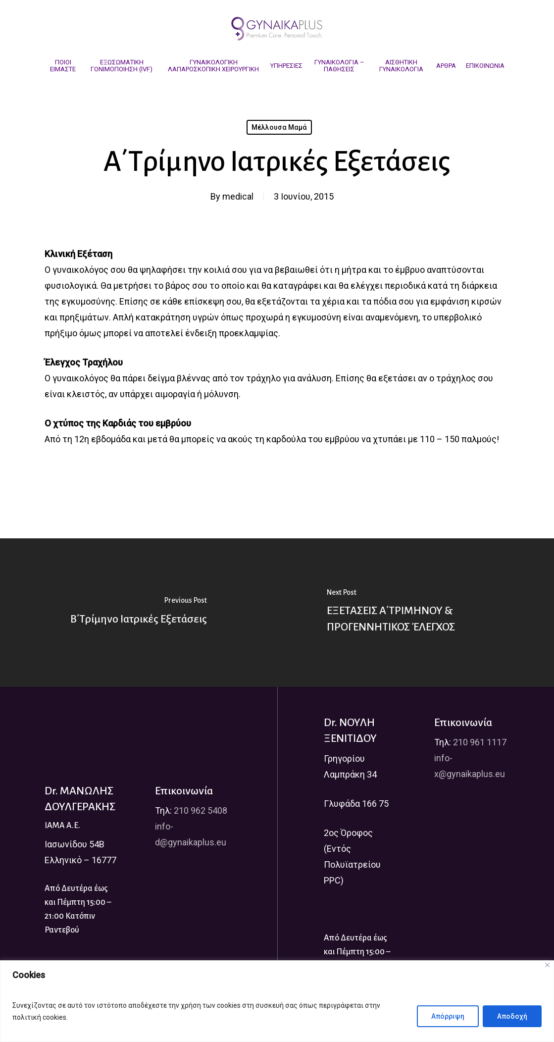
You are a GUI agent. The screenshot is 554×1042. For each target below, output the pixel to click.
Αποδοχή (512, 1016)
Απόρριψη (447, 1016)
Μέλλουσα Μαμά (279, 127)
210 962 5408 (200, 810)
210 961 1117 (479, 742)
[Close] (547, 965)
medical (237, 196)
